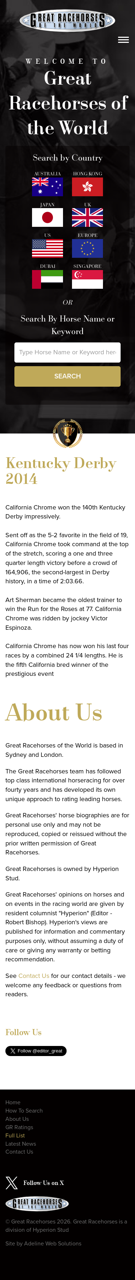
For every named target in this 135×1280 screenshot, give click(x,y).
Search (67, 376)
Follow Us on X (43, 1183)
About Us (17, 1119)
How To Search (24, 1110)
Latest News (20, 1143)
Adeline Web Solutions (52, 1243)
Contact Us (33, 976)
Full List (15, 1135)
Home (13, 1102)
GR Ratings (19, 1127)
